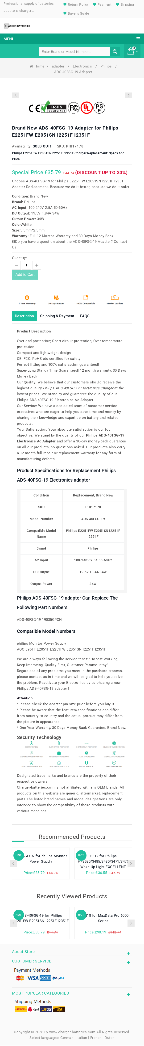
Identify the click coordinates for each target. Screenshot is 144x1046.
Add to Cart (25, 275)
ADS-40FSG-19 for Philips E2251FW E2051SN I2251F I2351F (41, 919)
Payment (101, 4)
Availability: (22, 146)
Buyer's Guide (75, 13)
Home (37, 66)
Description (26, 316)
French (96, 1038)
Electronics (83, 66)
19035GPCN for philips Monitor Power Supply (41, 860)
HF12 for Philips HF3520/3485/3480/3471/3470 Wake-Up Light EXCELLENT (103, 862)
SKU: (61, 146)
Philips (106, 66)
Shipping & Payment (63, 316)
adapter (59, 66)
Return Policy (75, 4)
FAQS (95, 316)
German (66, 1038)
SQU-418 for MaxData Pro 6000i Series (103, 919)
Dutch (110, 1038)
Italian (82, 1038)
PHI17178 (74, 146)
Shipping (124, 4)
